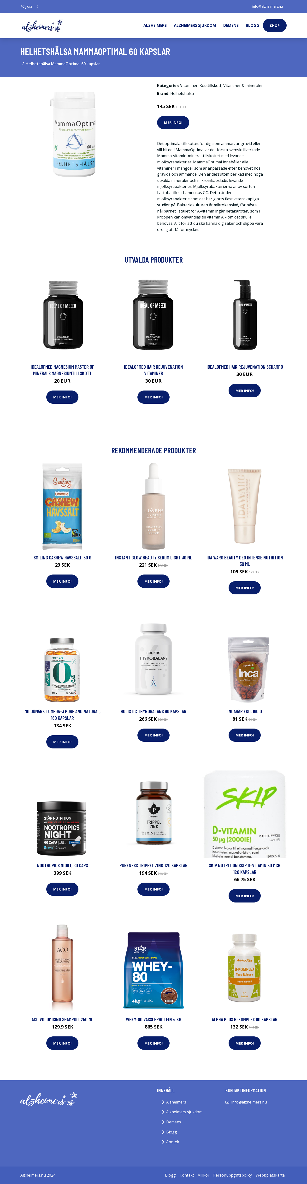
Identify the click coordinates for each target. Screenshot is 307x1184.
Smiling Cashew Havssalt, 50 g (62, 557)
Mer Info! (173, 122)
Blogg (252, 25)
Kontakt (187, 1175)
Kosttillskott (210, 85)
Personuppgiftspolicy (232, 1175)
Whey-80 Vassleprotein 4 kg (153, 1019)
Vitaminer (189, 85)
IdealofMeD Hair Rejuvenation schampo (245, 367)
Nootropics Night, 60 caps (62, 865)
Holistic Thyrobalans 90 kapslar (153, 711)
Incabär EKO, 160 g (244, 711)
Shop (275, 25)
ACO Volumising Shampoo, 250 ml (62, 1019)
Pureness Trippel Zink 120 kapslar (153, 865)
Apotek (172, 1141)
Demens (231, 25)
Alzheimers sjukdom (195, 25)
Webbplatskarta (270, 1175)
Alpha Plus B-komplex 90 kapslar (244, 1019)
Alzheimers (155, 25)
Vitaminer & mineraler (243, 85)
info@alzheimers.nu (267, 6)
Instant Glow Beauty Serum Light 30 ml (153, 557)
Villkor (203, 1175)
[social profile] (37, 6)
